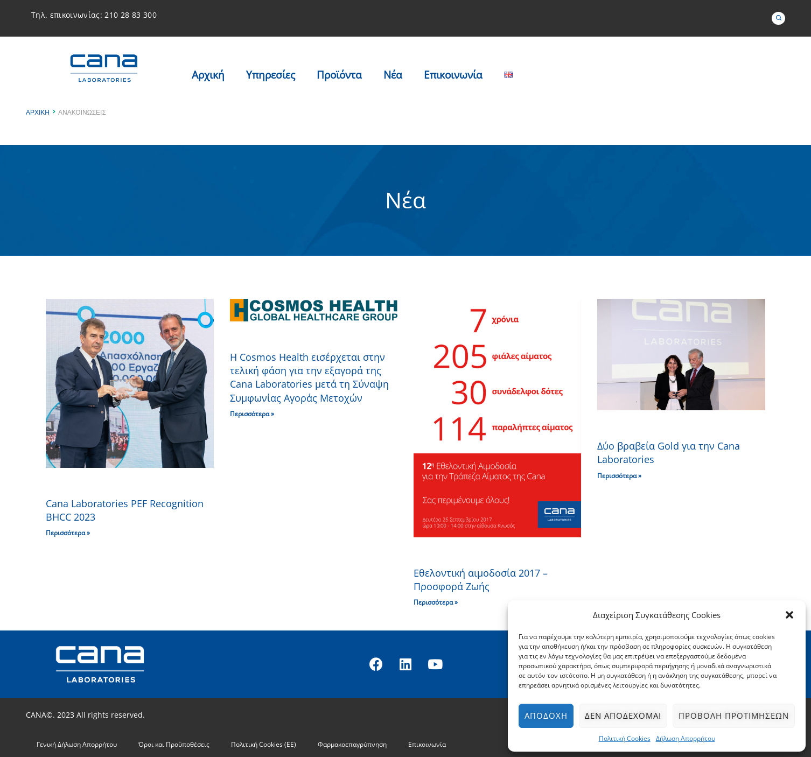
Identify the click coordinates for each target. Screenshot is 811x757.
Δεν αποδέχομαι (623, 715)
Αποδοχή (546, 715)
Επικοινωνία (453, 75)
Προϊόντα (339, 75)
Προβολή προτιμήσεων (734, 715)
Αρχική (208, 75)
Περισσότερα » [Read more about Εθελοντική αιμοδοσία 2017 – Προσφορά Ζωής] (436, 602)
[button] (789, 614)
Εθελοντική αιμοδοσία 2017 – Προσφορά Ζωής (481, 579)
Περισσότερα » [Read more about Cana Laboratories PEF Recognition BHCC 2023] (68, 532)
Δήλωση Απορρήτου (685, 738)
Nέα (392, 75)
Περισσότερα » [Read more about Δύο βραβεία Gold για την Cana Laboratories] (619, 475)
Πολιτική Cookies (625, 738)
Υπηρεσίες (270, 75)
